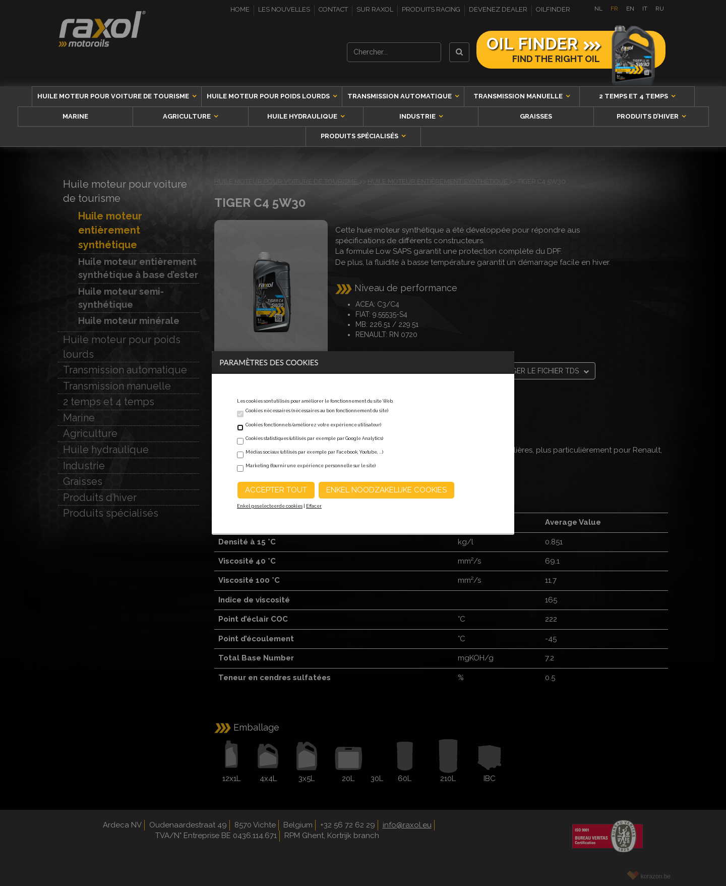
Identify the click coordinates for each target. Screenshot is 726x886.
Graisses (536, 116)
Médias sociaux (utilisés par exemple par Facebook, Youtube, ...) (314, 452)
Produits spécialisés (360, 136)
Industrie (418, 116)
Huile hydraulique (303, 116)
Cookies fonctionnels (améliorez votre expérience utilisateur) (313, 424)
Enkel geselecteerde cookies (269, 506)
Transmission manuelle (518, 96)
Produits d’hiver (648, 116)
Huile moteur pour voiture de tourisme (114, 96)
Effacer (314, 506)
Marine (75, 116)
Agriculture (187, 116)
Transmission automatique (400, 96)
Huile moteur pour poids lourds (269, 96)
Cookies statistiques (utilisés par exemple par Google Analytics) (314, 438)
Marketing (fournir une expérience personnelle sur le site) (311, 465)
